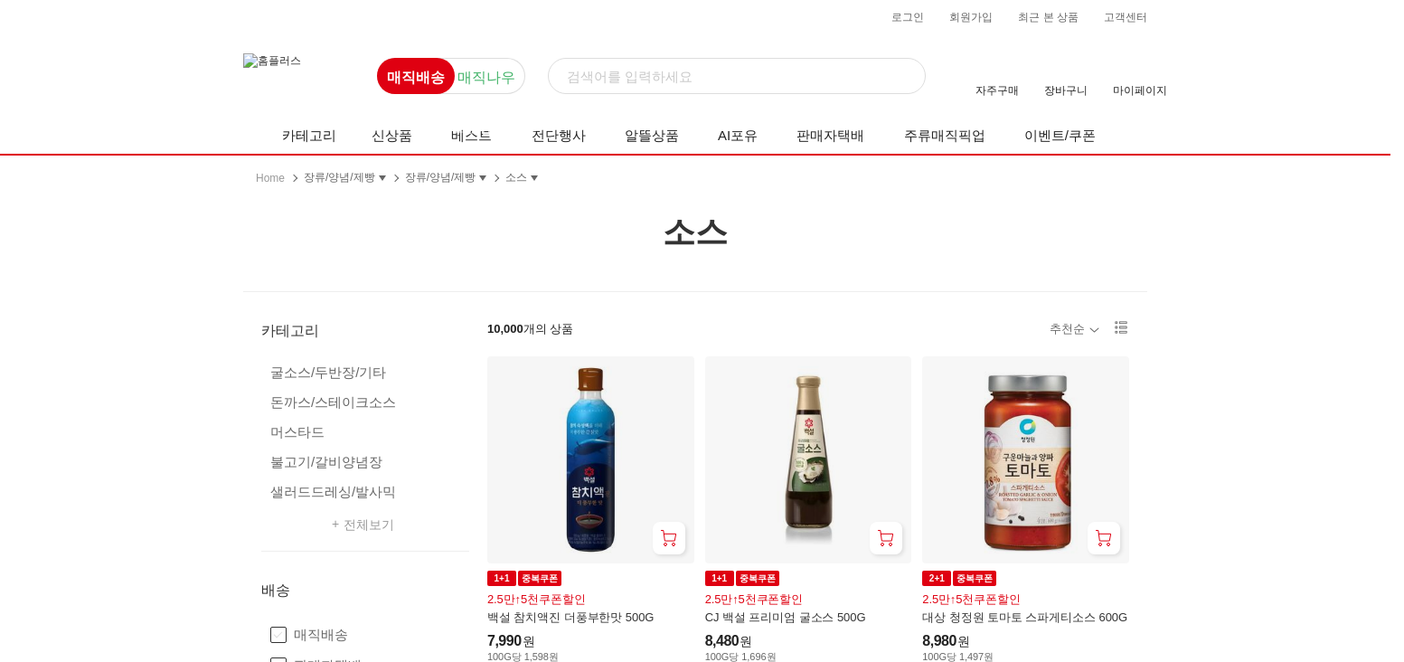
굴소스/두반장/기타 (328, 372)
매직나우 (486, 77)
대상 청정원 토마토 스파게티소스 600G (1024, 617)
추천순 (1067, 329)
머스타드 (297, 432)
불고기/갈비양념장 (326, 461)
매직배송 (416, 77)
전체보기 (369, 524)
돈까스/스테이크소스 (333, 402)
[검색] (737, 77)
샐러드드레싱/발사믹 (333, 491)
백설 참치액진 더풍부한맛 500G (570, 617)
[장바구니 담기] (669, 538)
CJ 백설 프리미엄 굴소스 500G (785, 617)
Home (270, 178)
